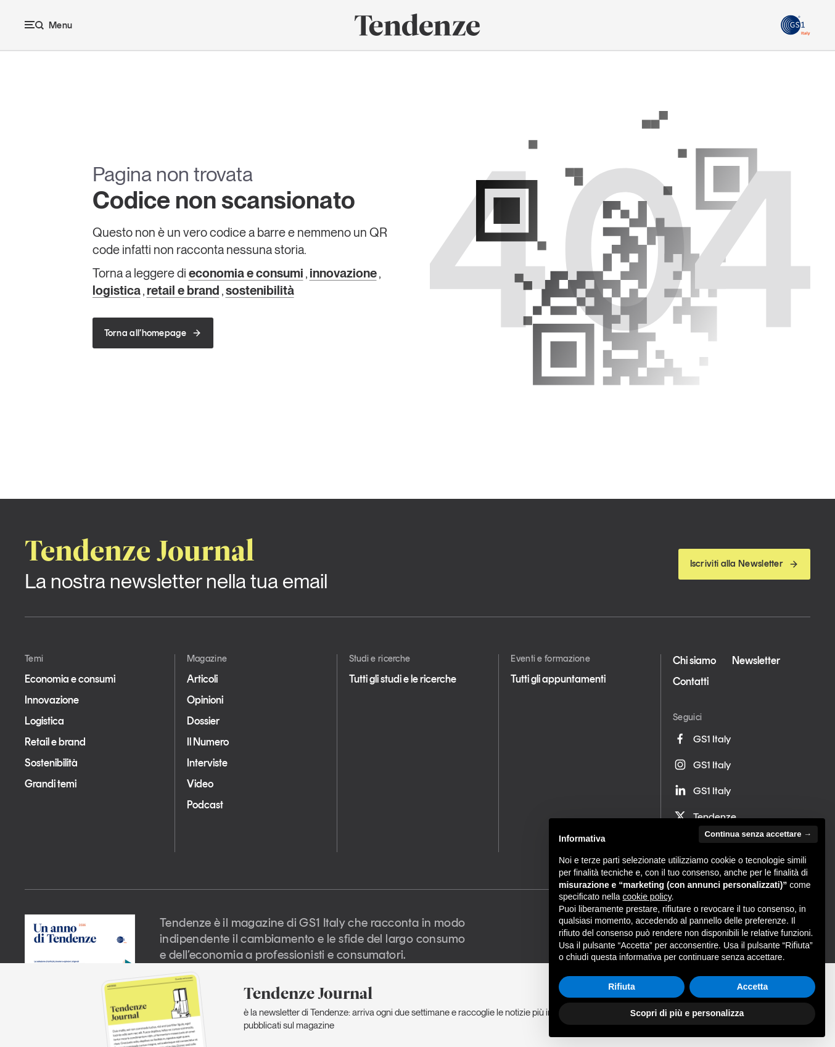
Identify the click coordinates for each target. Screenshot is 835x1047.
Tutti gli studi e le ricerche (402, 679)
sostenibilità (260, 290)
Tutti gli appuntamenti (558, 679)
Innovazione (52, 700)
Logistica (44, 721)
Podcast (205, 805)
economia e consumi (246, 273)
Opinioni (205, 700)
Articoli (202, 679)
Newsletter (756, 660)
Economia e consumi (70, 679)
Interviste (207, 763)
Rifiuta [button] (621, 987)
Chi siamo (694, 660)
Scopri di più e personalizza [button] (687, 1013)
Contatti (691, 681)
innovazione (343, 273)
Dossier (203, 721)
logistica (117, 290)
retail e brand (183, 290)
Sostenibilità (51, 763)
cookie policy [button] (647, 896)
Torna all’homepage (153, 333)
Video (200, 784)
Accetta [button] (752, 987)
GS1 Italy (702, 738)
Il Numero (208, 742)
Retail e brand (55, 742)
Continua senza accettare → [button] (758, 834)
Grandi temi (50, 784)
